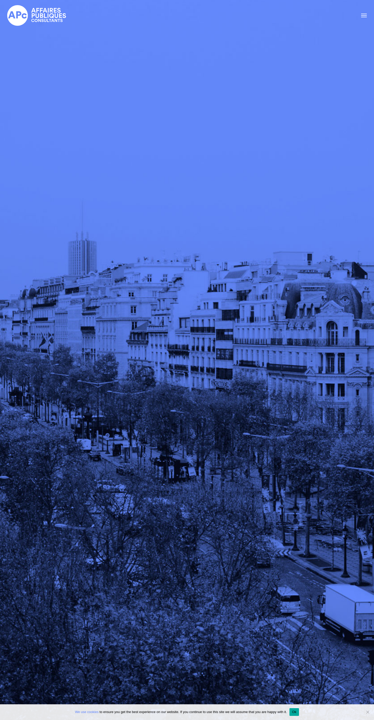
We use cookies (87, 712)
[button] (364, 15)
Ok (294, 712)
